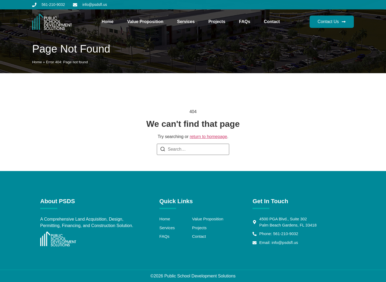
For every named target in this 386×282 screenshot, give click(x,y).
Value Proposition (145, 21)
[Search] (163, 150)
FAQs (244, 21)
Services (186, 21)
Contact (272, 21)
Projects (216, 21)
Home (107, 21)
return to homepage (208, 136)
